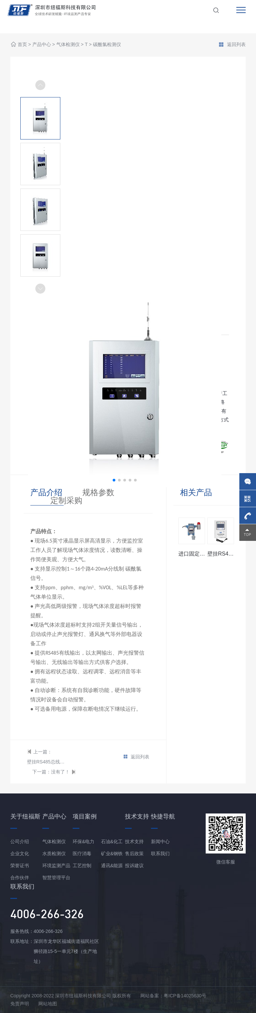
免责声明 (19, 1003)
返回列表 (232, 45)
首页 (22, 44)
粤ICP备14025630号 (185, 995)
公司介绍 (19, 841)
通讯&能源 (112, 865)
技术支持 (134, 841)
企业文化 (19, 853)
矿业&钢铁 (112, 853)
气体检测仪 (68, 44)
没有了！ (60, 771)
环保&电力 (83, 841)
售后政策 (134, 853)
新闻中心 (160, 841)
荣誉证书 (19, 865)
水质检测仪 (54, 853)
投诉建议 (134, 865)
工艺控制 (82, 865)
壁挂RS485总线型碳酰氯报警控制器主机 (46, 761)
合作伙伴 (19, 877)
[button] (40, 289)
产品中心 (41, 44)
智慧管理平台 (56, 877)
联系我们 (160, 853)
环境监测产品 (56, 865)
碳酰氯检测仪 (107, 44)
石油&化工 (112, 841)
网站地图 (47, 1003)
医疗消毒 (82, 853)
